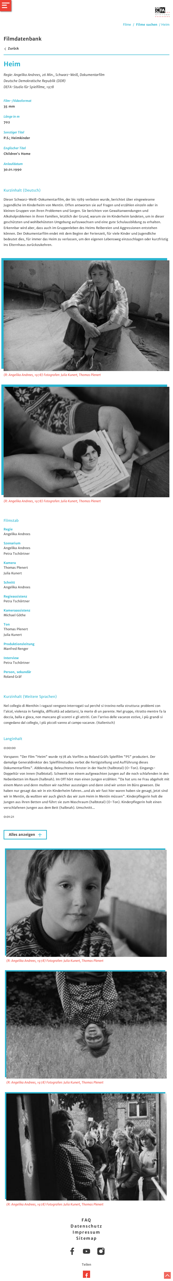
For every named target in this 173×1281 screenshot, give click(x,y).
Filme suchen (146, 25)
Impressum (86, 1232)
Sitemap (86, 1238)
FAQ (86, 1220)
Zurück (11, 48)
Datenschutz (86, 1226)
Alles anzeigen (22, 834)
